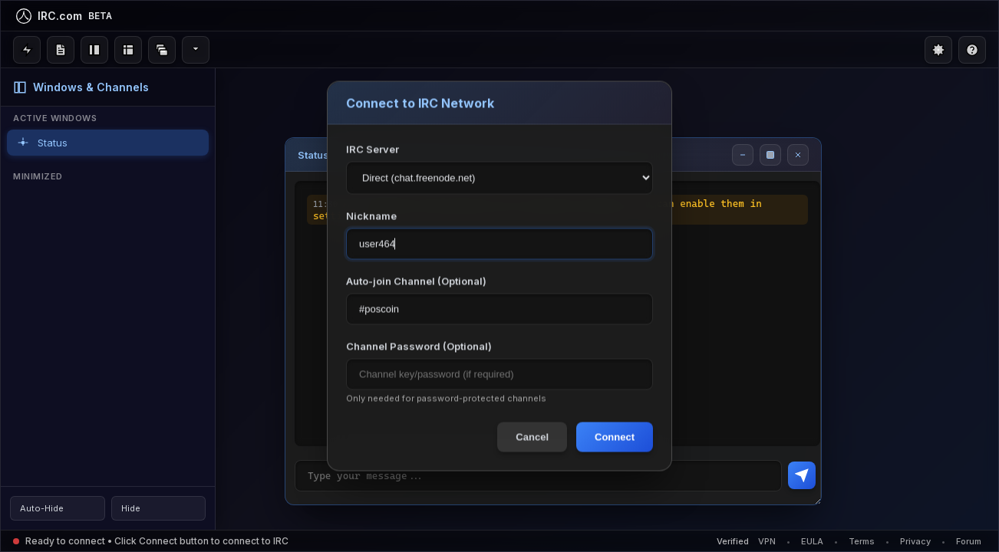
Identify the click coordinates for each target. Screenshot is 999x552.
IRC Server (372, 149)
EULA (812, 541)
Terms (862, 541)
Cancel (532, 437)
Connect (615, 437)
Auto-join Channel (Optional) (416, 281)
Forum (968, 541)
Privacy (915, 541)
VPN (767, 541)
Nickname (371, 216)
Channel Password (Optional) (419, 346)
